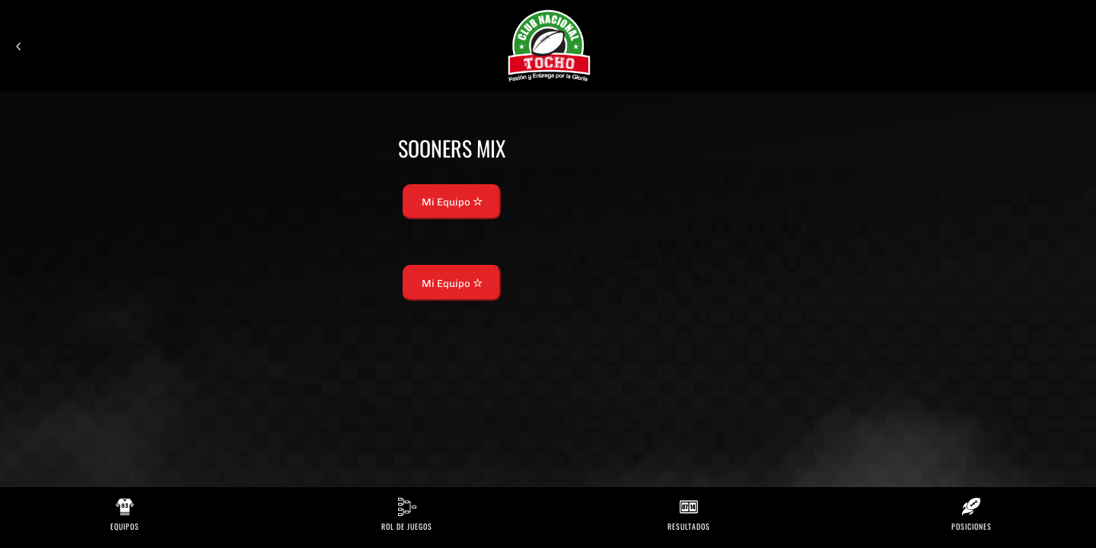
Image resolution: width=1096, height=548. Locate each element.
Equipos (124, 526)
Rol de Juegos (406, 526)
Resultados (688, 526)
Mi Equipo (452, 202)
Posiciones (971, 526)
